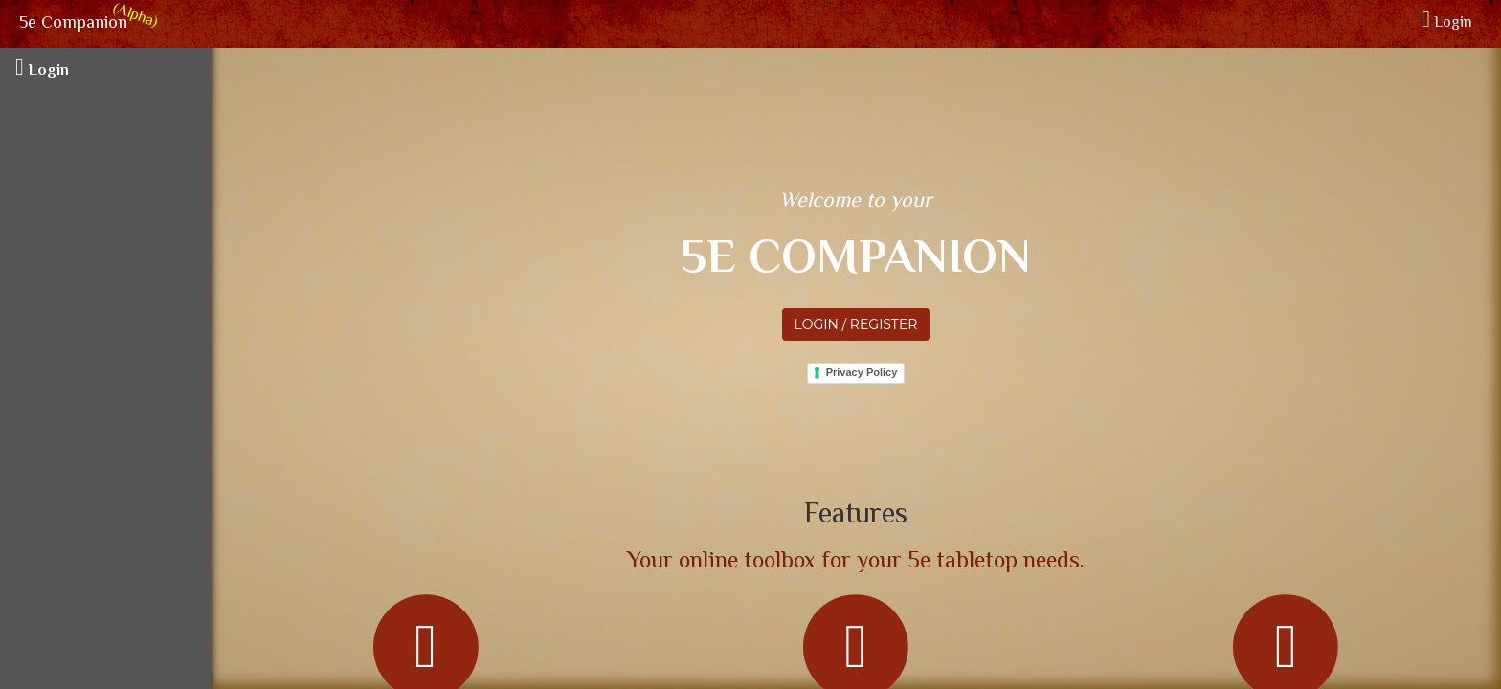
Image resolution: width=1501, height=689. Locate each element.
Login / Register (856, 324)
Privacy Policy (862, 372)
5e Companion (70, 24)
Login (1447, 23)
